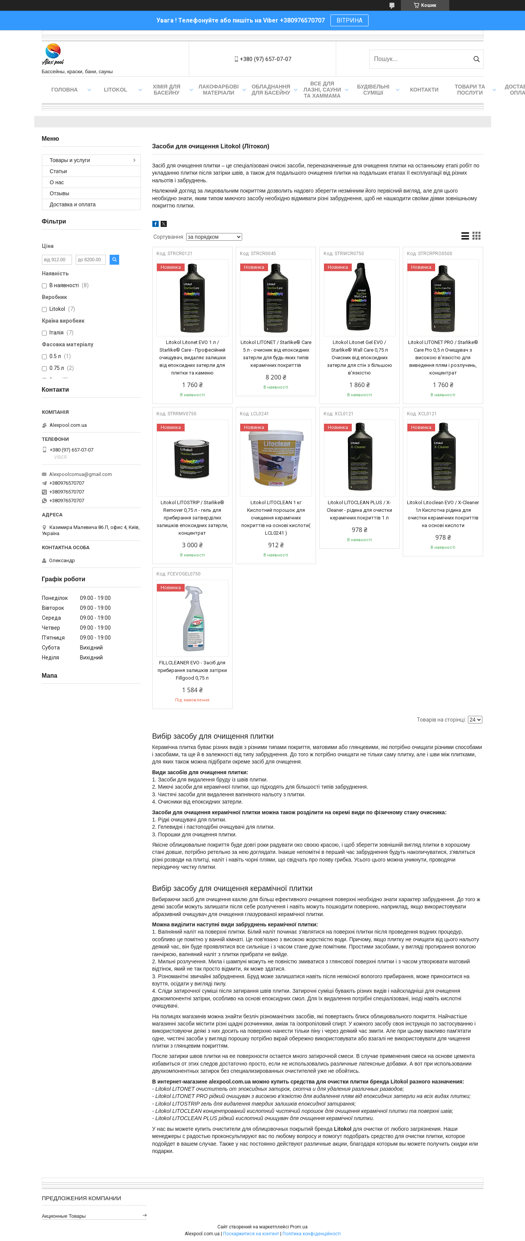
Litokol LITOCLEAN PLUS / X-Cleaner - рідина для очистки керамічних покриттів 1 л (359, 510)
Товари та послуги (470, 90)
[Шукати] (477, 59)
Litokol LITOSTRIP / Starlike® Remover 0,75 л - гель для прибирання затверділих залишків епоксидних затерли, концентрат (192, 518)
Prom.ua (299, 1227)
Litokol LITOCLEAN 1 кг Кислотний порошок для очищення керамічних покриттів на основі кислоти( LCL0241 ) (275, 518)
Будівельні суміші (373, 90)
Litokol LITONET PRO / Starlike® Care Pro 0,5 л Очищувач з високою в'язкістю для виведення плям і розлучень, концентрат (443, 357)
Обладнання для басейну (271, 90)
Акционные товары (64, 1216)
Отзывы (59, 193)
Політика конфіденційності (311, 1233)
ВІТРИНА (349, 20)
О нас (57, 182)
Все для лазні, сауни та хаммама (322, 89)
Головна (64, 90)
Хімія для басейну (166, 90)
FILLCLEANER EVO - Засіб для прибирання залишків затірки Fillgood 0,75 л (192, 670)
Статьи (58, 171)
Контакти (424, 90)
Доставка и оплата (73, 204)
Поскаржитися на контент (251, 1233)
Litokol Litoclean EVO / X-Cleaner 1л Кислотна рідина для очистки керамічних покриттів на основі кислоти (443, 514)
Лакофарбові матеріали (219, 90)
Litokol (115, 90)
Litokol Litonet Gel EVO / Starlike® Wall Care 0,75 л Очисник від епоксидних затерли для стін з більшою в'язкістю (359, 357)
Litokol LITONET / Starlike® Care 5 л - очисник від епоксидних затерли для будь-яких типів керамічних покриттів (276, 353)
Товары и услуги (70, 160)
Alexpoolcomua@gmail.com (80, 474)
